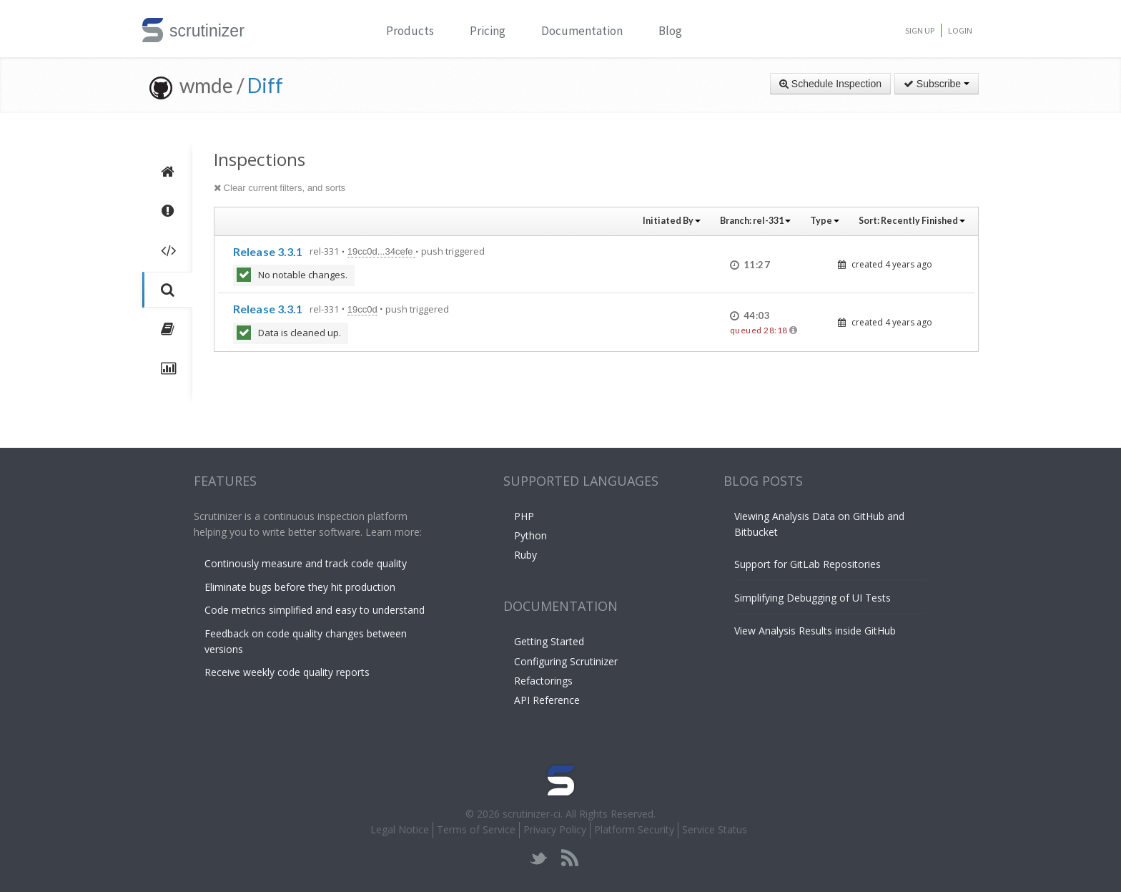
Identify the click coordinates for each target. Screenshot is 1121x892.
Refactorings (543, 680)
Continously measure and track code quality (305, 563)
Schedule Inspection (830, 83)
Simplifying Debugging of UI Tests (812, 597)
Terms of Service (476, 829)
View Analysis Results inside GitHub (815, 630)
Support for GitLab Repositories (807, 564)
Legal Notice (399, 829)
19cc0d (362, 309)
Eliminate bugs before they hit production (299, 587)
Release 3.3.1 (267, 251)
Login (960, 30)
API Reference (547, 700)
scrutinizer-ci (531, 813)
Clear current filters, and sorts (279, 187)
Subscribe (936, 83)
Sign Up (919, 30)
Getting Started (549, 641)
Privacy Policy (554, 829)
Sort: (912, 220)
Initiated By (672, 220)
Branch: (755, 220)
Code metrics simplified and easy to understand (314, 610)
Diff (265, 85)
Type (824, 220)
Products (410, 31)
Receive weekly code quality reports (287, 672)
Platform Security (634, 829)
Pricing (487, 31)
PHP (524, 516)
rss (569, 858)
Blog (670, 31)
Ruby (525, 555)
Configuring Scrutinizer (566, 661)
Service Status (714, 829)
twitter (539, 858)
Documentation (582, 31)
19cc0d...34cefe (381, 251)
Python (530, 535)
